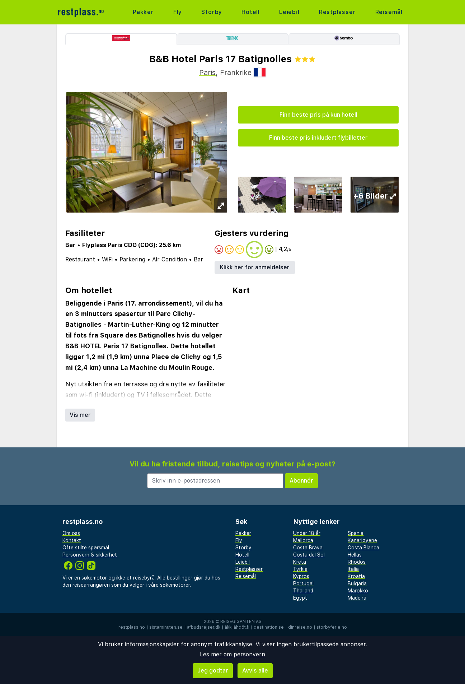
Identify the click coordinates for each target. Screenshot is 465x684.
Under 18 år (306, 533)
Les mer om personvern (232, 654)
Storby (211, 12)
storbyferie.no (331, 627)
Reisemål (389, 12)
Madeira (357, 598)
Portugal (303, 583)
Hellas (355, 555)
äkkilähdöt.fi (237, 627)
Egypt (300, 598)
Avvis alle (255, 670)
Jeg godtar (212, 670)
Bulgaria (357, 583)
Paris (207, 72)
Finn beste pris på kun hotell (318, 114)
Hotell (250, 12)
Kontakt (71, 540)
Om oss (71, 533)
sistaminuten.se (166, 627)
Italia (353, 569)
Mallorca (303, 540)
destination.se (269, 627)
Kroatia (356, 576)
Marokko (358, 591)
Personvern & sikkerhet (89, 555)
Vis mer (80, 414)
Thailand (303, 591)
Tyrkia (300, 569)
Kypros (301, 576)
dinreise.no (300, 627)
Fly (177, 12)
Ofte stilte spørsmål (85, 547)
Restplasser (337, 12)
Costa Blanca (363, 547)
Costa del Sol (309, 555)
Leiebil (289, 12)
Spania (355, 533)
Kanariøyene (362, 540)
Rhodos (357, 562)
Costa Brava (308, 547)
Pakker (143, 12)
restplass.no (131, 627)
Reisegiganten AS (241, 621)
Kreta (299, 562)
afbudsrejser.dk (203, 627)
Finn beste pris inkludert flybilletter (318, 137)
